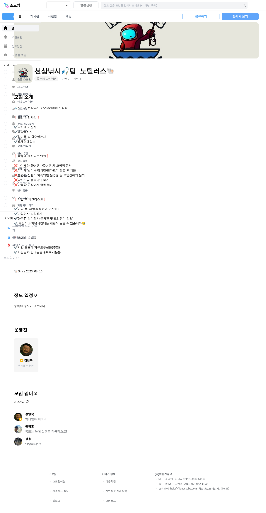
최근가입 (56, 401)
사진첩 (87, 16)
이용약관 (110, 481)
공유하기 (201, 16)
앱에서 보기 (240, 16)
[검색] (244, 5)
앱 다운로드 (20, 16)
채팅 (103, 16)
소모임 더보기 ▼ (15, 217)
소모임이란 (58, 481)
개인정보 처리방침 (116, 490)
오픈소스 (110, 500)
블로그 (56, 500)
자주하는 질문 (60, 490)
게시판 (69, 16)
